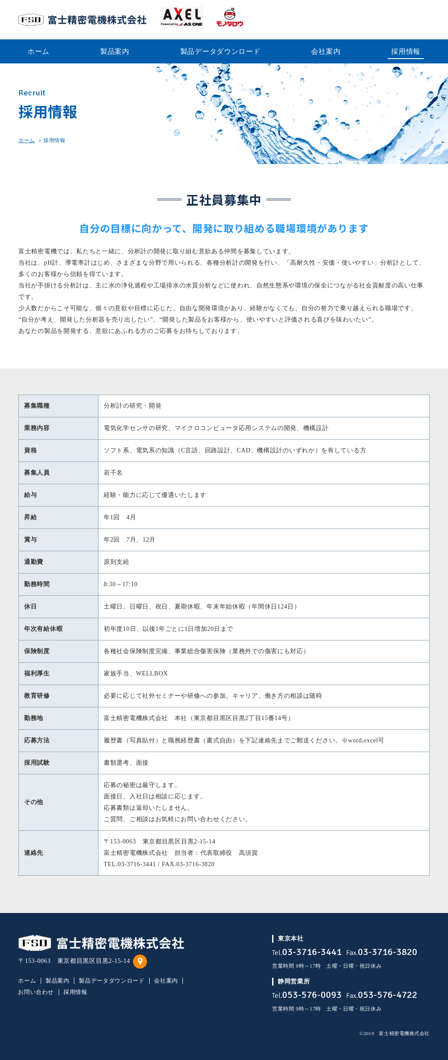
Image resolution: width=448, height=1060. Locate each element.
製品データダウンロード (111, 981)
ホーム (26, 140)
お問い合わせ (36, 992)
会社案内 (166, 981)
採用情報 (75, 992)
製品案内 (58, 981)
